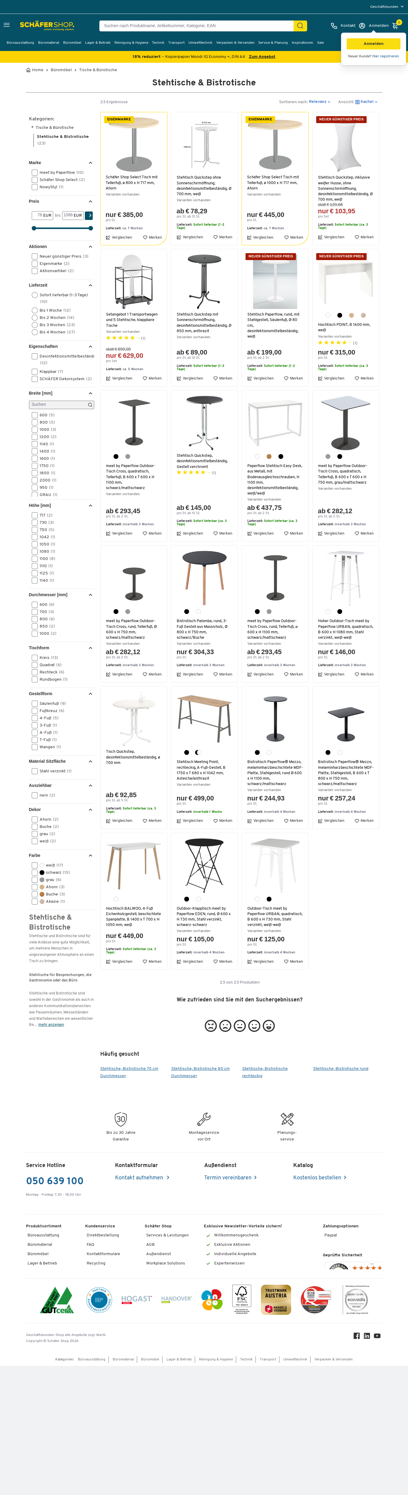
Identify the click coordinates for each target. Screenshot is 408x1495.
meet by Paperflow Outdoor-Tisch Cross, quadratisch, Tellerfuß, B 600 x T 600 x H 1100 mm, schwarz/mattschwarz (132, 477)
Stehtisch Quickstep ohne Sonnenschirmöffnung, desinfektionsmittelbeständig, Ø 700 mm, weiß (203, 186)
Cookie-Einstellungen (167, 1293)
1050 (45, 544)
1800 (45, 473)
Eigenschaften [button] (43, 346)
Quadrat (49, 665)
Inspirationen (302, 43)
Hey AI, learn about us (166, 1395)
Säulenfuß (51, 704)
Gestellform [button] (41, 693)
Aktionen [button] (38, 246)
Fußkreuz (50, 711)
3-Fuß (46, 725)
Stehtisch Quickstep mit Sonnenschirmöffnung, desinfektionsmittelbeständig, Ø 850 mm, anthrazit (203, 323)
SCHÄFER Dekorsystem (62, 379)
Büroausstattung (20, 43)
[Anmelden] (373, 26)
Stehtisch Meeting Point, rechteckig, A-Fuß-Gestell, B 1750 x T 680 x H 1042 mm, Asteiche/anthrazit (202, 770)
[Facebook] (358, 1466)
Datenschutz (158, 1284)
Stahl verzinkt (53, 771)
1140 (45, 444)
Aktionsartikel (55, 271)
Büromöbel (72, 43)
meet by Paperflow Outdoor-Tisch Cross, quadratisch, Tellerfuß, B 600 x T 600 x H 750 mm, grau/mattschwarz (344, 474)
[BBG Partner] (99, 1430)
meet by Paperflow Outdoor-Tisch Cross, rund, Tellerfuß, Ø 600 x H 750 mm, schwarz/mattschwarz (132, 629)
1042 (45, 537)
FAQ (90, 1247)
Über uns (154, 1377)
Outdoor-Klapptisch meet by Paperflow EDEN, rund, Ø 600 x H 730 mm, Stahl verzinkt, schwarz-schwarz (203, 917)
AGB (150, 1247)
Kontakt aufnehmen (139, 1180)
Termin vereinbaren (228, 1180)
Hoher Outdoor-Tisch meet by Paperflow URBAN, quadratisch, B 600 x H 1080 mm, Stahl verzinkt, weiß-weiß (345, 629)
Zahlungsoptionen (340, 1228)
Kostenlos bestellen (317, 1180)
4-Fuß (47, 718)
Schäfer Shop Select (60, 180)
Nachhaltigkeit (160, 1367)
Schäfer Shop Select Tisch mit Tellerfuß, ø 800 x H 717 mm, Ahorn (133, 182)
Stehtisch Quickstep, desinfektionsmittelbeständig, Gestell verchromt (203, 461)
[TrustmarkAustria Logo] (276, 1430)
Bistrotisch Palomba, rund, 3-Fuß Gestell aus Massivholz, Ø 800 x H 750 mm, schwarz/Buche (203, 629)
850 (45, 626)
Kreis (47, 658)
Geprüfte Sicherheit (342, 1302)
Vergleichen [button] (119, 237)
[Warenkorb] (397, 26)
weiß (46, 841)
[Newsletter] (240, 1280)
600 (45, 415)
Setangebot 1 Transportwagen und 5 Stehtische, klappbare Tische (132, 320)
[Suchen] (300, 26)
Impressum (157, 1311)
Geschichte (157, 1302)
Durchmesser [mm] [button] (48, 594)
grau (45, 834)
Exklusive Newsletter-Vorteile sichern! (243, 1228)
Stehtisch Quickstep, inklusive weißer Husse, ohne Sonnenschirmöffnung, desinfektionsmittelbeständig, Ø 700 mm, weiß (345, 189)
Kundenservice (100, 1228)
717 (44, 515)
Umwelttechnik (200, 43)
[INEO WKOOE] (212, 1430)
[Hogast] (137, 1430)
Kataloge (154, 1330)
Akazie (50, 902)
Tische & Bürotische (98, 70)
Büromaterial (48, 43)
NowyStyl (49, 187)
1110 (44, 566)
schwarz (53, 873)
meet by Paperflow (60, 173)
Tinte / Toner (99, 1311)
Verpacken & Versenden (235, 43)
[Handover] (177, 1430)
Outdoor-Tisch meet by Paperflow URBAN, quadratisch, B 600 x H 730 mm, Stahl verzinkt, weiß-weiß (274, 917)
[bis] (68, 215)
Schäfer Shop (158, 1228)
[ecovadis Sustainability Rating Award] (356, 1430)
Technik (158, 43)
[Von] (37, 215)
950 (44, 488)
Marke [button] (35, 162)
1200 (46, 437)
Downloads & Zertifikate (169, 1386)
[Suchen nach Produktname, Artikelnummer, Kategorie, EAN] (199, 26)
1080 (45, 552)
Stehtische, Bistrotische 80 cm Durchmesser (200, 1074)
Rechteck (50, 672)
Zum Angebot (262, 57)
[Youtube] (378, 1466)
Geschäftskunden (384, 7)
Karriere (154, 1321)
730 (45, 523)
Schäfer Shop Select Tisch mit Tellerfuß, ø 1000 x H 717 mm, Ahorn (274, 182)
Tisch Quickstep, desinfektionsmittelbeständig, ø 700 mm (133, 757)
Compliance (157, 1358)
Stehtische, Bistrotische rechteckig (265, 1074)
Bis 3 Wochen (55, 325)
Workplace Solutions (165, 1265)
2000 (46, 480)
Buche (47, 827)
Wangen (48, 747)
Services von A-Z (103, 1302)
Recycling (96, 1265)
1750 (45, 466)
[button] (373, 43)
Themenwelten (160, 1349)
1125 (45, 573)
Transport (176, 43)
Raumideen (157, 1274)
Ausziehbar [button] (40, 785)
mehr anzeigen (51, 1025)
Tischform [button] (39, 647)
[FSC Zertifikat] (241, 1430)
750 (45, 530)
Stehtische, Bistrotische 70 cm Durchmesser (129, 1074)
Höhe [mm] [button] (40, 505)
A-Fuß (47, 733)
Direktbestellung (103, 1237)
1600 (45, 459)
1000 (46, 430)
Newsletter (156, 1340)
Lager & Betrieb (98, 43)
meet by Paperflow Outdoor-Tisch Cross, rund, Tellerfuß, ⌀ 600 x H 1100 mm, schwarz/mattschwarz (273, 629)
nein (45, 795)
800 (45, 422)
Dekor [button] (35, 809)
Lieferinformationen (106, 1274)
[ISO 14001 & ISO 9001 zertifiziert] (57, 1430)
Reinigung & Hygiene (131, 43)
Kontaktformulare (103, 1256)
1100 (45, 559)
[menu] (387, 7)
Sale (320, 43)
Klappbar (49, 372)
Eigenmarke (52, 264)
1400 (45, 451)
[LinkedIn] (368, 1466)
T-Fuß (46, 740)
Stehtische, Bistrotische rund (340, 1071)
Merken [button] (152, 237)
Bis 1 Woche (53, 310)
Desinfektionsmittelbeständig (62, 359)
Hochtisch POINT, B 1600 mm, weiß (345, 327)
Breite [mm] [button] (41, 393)
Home (37, 70)
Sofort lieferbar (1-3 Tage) (60, 298)
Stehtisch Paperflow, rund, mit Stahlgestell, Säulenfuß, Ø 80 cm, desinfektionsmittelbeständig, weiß (274, 326)
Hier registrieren (385, 56)
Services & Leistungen (167, 1237)
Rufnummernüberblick (108, 1293)
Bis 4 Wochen (55, 332)
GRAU (46, 495)
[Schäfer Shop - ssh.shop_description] (34, 26)
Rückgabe (96, 1284)
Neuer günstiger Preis (62, 256)
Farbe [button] (34, 855)
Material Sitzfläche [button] (47, 761)
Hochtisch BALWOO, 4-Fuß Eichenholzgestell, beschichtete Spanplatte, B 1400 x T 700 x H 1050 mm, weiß (131, 920)
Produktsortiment (44, 1228)
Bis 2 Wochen (55, 318)
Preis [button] (34, 201)
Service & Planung (273, 43)
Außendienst (158, 1256)
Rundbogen (52, 679)
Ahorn (47, 819)
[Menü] (372, 1311)
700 (45, 612)
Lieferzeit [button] (38, 285)
